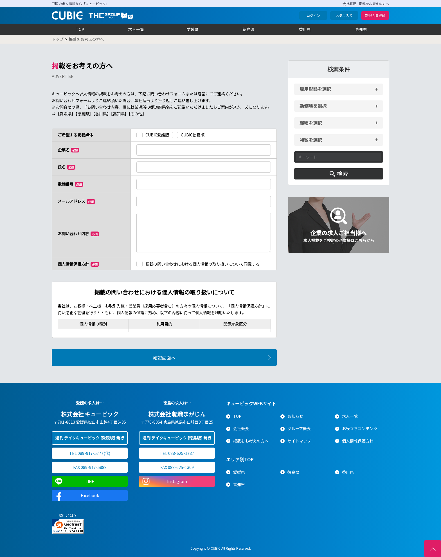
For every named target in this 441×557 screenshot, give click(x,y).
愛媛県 (192, 29)
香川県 (305, 29)
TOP (80, 29)
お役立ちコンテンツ (359, 428)
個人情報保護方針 (358, 441)
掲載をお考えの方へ (374, 3)
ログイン (313, 15)
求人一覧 (136, 29)
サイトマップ (299, 441)
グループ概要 (299, 428)
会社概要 (349, 3)
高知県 (361, 29)
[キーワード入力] (338, 157)
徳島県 (249, 29)
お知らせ (295, 416)
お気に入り (344, 15)
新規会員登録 (375, 15)
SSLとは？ (68, 515)
